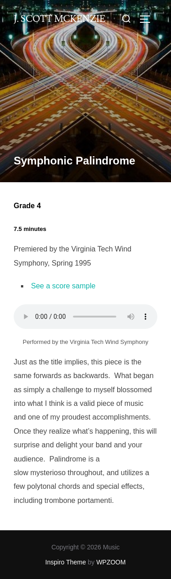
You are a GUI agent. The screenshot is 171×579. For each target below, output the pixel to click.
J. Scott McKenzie (59, 19)
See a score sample (63, 286)
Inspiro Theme (65, 562)
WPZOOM (111, 562)
